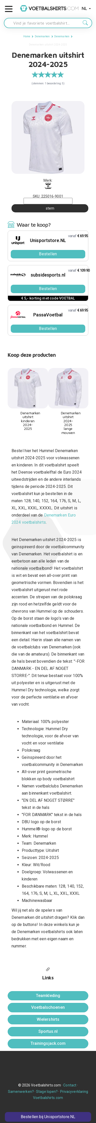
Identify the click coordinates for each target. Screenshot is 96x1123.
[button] (8, 9)
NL (86, 8)
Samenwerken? (21, 1092)
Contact (69, 1085)
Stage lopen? (47, 1092)
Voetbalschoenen (48, 1007)
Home (26, 36)
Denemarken (42, 36)
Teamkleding (48, 995)
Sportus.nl (48, 1031)
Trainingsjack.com (48, 1043)
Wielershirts (48, 1019)
